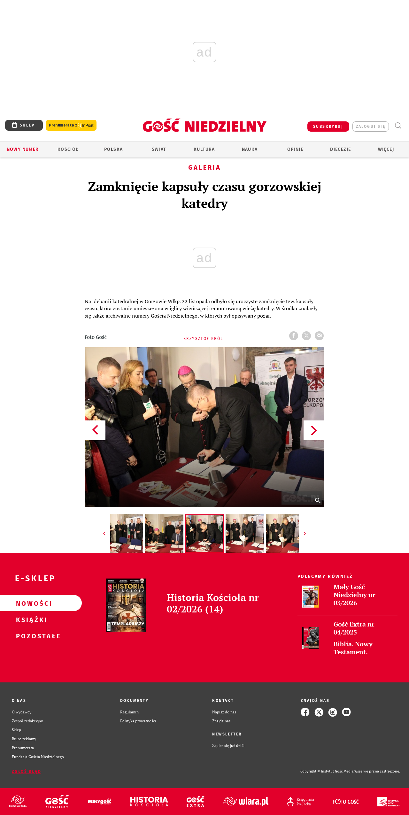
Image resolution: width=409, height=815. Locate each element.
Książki (30, 619)
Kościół (68, 149)
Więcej (386, 149)
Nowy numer (23, 149)
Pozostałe (30, 635)
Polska (113, 149)
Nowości (30, 603)
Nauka (250, 149)
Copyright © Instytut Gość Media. (327, 771)
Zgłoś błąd (26, 771)
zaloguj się (370, 126)
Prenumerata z (71, 125)
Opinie (295, 149)
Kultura (204, 149)
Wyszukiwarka (398, 126)
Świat (159, 149)
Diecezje (340, 149)
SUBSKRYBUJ (328, 126)
